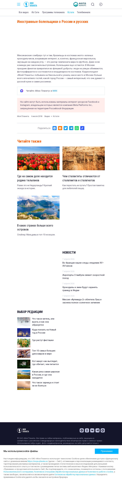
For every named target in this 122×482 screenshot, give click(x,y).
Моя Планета (23, 116)
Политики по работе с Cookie (100, 472)
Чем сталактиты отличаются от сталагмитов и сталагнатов (81, 178)
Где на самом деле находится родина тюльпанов (34, 178)
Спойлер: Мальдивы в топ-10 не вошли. (36, 235)
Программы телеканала (53, 12)
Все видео (24, 12)
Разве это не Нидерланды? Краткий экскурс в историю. (34, 187)
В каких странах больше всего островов (35, 228)
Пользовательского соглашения (18, 472)
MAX (55, 90)
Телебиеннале (83, 12)
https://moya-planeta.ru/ (38, 461)
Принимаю (107, 451)
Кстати (70, 12)
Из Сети (35, 12)
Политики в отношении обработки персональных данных (59, 472)
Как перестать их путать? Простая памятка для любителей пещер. (83, 187)
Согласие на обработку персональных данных (75, 474)
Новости (69, 253)
